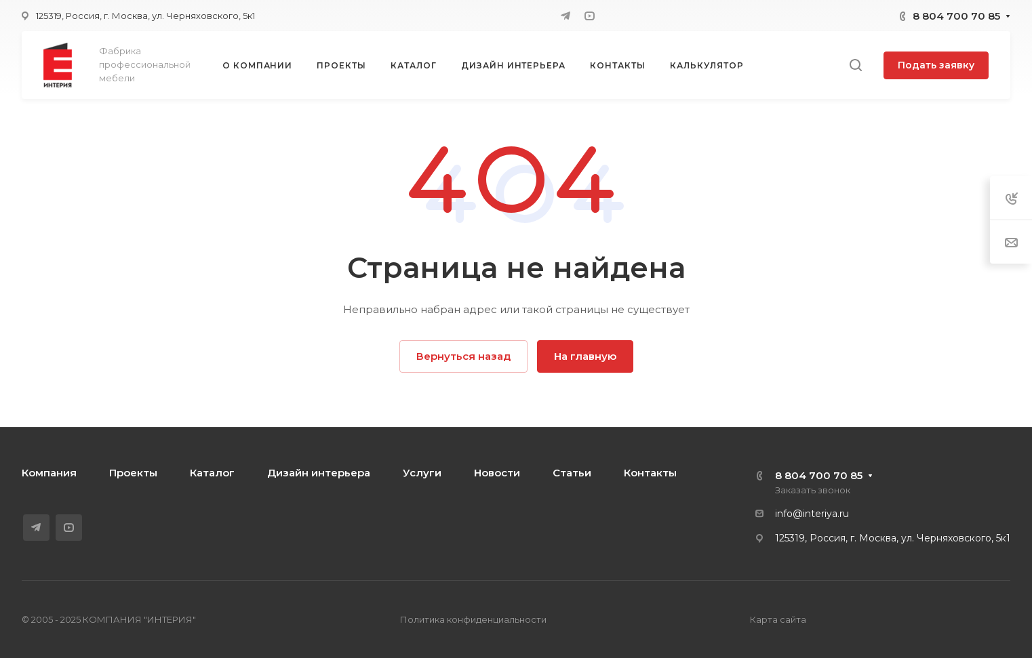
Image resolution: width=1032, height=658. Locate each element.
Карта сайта (778, 619)
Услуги (422, 472)
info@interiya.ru (812, 514)
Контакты (650, 472)
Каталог (212, 472)
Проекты (133, 472)
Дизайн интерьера (318, 472)
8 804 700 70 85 (956, 15)
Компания (49, 472)
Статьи (572, 472)
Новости (497, 472)
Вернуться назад (463, 356)
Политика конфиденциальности (473, 619)
